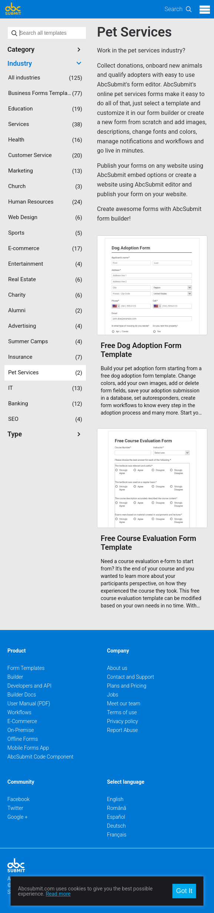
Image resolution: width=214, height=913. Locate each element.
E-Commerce (22, 721)
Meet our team (123, 703)
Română (116, 808)
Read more (58, 894)
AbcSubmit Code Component (40, 757)
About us (117, 668)
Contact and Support (130, 677)
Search (173, 9)
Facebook (18, 799)
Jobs (112, 695)
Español (116, 817)
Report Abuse (122, 730)
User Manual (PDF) (28, 703)
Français (116, 835)
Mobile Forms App (28, 748)
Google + (17, 817)
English (115, 799)
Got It (184, 891)
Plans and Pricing (126, 686)
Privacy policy (122, 721)
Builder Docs (21, 695)
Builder (15, 677)
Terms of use (122, 712)
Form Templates (25, 668)
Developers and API (29, 686)
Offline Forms (22, 739)
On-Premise (20, 730)
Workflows (19, 712)
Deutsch (116, 826)
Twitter (15, 808)
